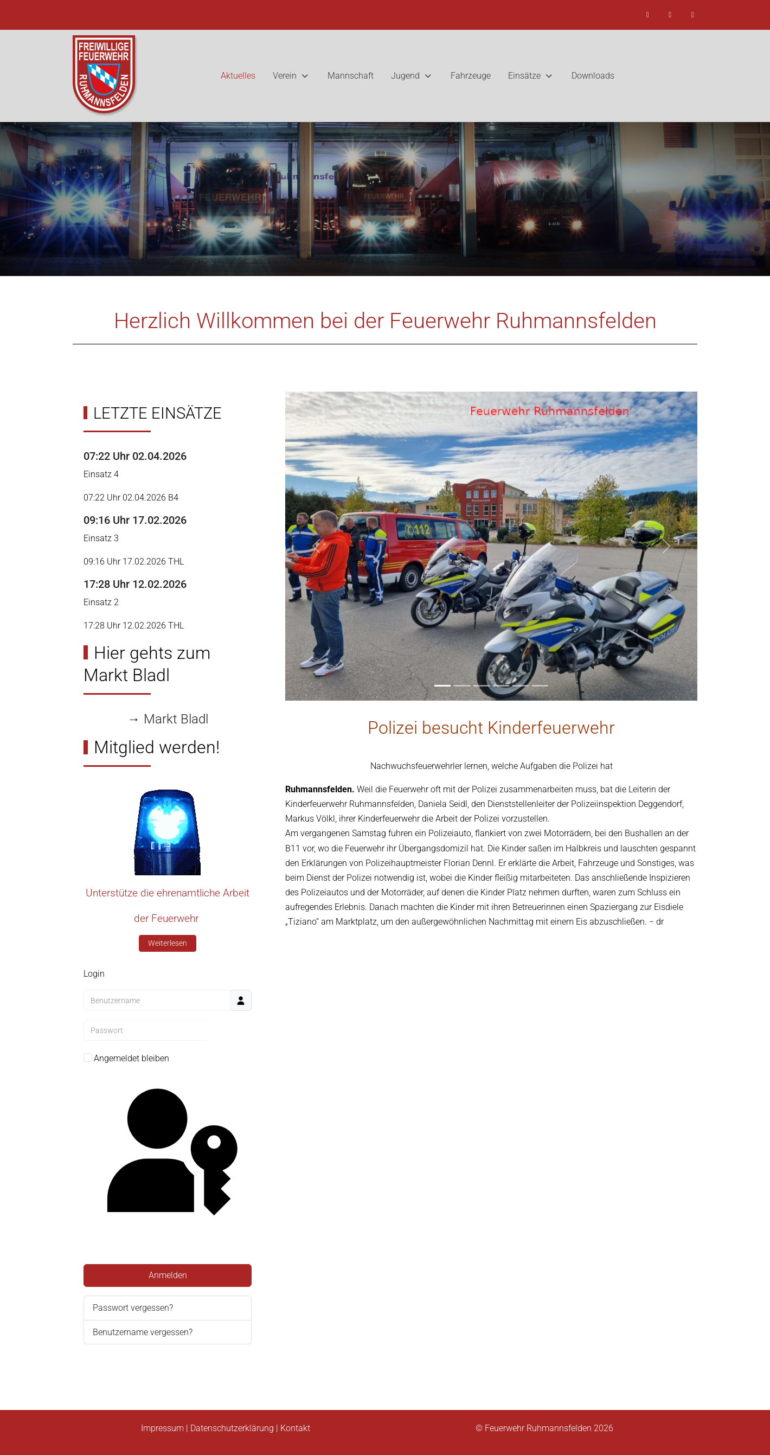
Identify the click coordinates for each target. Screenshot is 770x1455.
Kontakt (295, 1428)
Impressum (162, 1428)
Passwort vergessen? (133, 1308)
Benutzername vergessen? (143, 1332)
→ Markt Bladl (167, 719)
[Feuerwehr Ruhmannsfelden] (105, 76)
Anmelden (168, 1275)
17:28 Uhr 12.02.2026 (135, 584)
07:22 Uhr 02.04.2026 (135, 456)
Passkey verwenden (167, 1164)
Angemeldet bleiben (131, 1058)
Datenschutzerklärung (232, 1428)
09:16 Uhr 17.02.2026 (135, 520)
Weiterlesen (167, 943)
